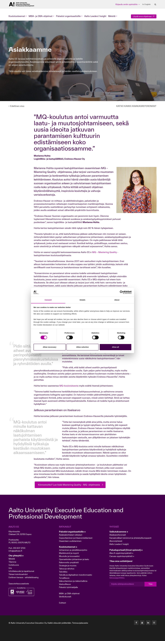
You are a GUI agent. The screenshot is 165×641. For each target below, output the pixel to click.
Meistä (12, 559)
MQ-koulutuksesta (68, 385)
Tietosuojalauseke (80, 623)
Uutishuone (14, 565)
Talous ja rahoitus (66, 569)
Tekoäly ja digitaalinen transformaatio (75, 575)
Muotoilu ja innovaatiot (69, 556)
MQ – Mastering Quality (104, 252)
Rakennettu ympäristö (69, 562)
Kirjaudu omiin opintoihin (127, 4)
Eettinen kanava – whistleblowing (24, 577)
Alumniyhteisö (115, 541)
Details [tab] (82, 300)
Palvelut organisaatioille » (72, 531)
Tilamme (12, 562)
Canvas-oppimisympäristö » (121, 556)
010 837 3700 (19, 548)
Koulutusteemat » (68, 547)
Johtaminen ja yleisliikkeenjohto (73, 550)
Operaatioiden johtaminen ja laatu (74, 559)
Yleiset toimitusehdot (18, 574)
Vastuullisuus (65, 584)
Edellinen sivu (16, 106)
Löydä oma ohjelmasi (143, 16)
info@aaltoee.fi (15, 551)
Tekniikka (63, 572)
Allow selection (82, 347)
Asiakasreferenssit (117, 535)
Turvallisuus (64, 578)
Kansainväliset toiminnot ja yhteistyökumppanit (130, 538)
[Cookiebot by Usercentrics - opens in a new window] (121, 292)
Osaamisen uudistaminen (70, 541)
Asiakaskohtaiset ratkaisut (70, 535)
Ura (10, 568)
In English (146, 4)
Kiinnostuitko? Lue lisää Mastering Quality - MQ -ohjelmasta (69, 484)
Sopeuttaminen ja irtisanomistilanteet (75, 538)
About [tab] (116, 300)
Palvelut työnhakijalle (68, 587)
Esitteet (62, 603)
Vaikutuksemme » (118, 531)
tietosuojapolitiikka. (117, 578)
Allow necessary (49, 347)
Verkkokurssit (65, 596)
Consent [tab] (48, 300)
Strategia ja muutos (67, 565)
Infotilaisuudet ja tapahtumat (21, 571)
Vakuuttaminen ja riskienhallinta (73, 581)
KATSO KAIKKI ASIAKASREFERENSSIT (136, 106)
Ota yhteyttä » (16, 555)
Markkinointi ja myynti (69, 553)
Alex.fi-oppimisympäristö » (121, 553)
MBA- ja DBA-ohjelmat (69, 593)
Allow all (115, 347)
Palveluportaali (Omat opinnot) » (126, 550)
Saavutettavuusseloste (19, 583)
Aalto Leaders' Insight (95, 16)
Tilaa (150, 584)
